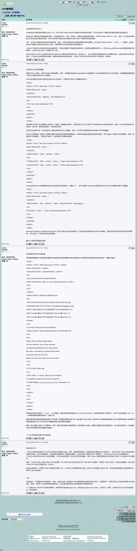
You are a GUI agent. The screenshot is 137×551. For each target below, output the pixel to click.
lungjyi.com (46, 540)
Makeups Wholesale (49, 537)
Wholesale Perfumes (94, 537)
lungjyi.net (90, 540)
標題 (64, 2)
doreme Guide (74, 527)
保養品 (31, 536)
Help (103, 2)
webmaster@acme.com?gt (48, 382)
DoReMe (7, 12)
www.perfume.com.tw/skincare (74, 540)
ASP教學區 (16, 12)
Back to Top (5, 59)
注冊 (79, 5)
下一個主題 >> (131, 20)
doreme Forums (67, 525)
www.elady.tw (34, 540)
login (79, 500)
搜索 (92, 2)
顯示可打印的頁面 (26, 514)
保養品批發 (67, 536)
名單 (78, 2)
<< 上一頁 (122, 507)
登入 (85, 5)
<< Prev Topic (119, 20)
